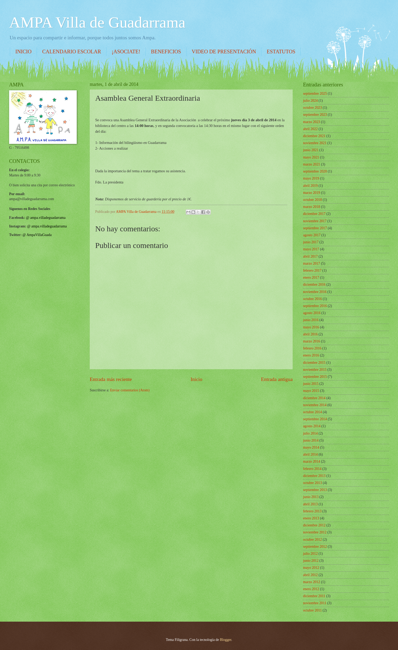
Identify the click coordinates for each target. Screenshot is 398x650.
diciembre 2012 (314, 525)
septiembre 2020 (315, 171)
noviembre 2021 (314, 143)
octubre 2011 (312, 610)
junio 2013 (310, 497)
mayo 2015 (311, 391)
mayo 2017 (311, 249)
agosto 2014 (311, 426)
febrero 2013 (312, 511)
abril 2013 (310, 504)
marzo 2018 (311, 207)
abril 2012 (310, 575)
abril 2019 (310, 186)
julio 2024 (310, 101)
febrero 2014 (312, 469)
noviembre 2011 (314, 603)
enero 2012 (311, 589)
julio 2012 (310, 554)
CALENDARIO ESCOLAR (71, 51)
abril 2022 (310, 129)
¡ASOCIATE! (126, 51)
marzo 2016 (311, 341)
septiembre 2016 (315, 306)
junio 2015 (310, 384)
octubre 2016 (312, 299)
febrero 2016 (312, 348)
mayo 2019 (311, 178)
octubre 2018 (312, 200)
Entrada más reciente (111, 379)
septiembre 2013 (315, 490)
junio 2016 (310, 320)
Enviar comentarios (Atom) (130, 390)
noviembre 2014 (314, 405)
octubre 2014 (312, 412)
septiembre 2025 (315, 93)
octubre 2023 (312, 108)
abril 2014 (310, 454)
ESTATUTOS (281, 51)
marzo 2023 (311, 122)
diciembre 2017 (314, 214)
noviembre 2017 (314, 221)
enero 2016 (311, 355)
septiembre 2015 (315, 377)
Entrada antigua (277, 379)
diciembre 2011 (314, 596)
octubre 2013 (312, 483)
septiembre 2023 (315, 115)
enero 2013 (311, 518)
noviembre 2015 (314, 370)
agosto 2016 (311, 313)
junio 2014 (310, 440)
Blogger (225, 640)
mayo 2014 (311, 447)
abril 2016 (310, 334)
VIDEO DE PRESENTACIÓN (224, 51)
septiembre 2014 (315, 419)
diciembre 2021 (314, 136)
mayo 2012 (311, 568)
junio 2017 (310, 242)
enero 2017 (311, 277)
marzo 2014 (311, 461)
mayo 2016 (311, 327)
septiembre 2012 (315, 547)
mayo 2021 (311, 157)
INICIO (23, 51)
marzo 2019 (311, 193)
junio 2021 (310, 150)
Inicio (196, 379)
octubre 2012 (312, 539)
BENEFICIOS (166, 51)
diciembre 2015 (314, 363)
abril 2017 (310, 256)
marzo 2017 (311, 263)
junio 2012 (310, 561)
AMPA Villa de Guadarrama (97, 22)
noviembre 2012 (314, 532)
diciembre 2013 (314, 476)
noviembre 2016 (314, 292)
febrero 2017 (312, 270)
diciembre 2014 (314, 398)
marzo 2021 (311, 164)
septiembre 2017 (315, 228)
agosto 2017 (311, 235)
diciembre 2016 (314, 284)
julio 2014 (310, 433)
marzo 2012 (311, 582)
